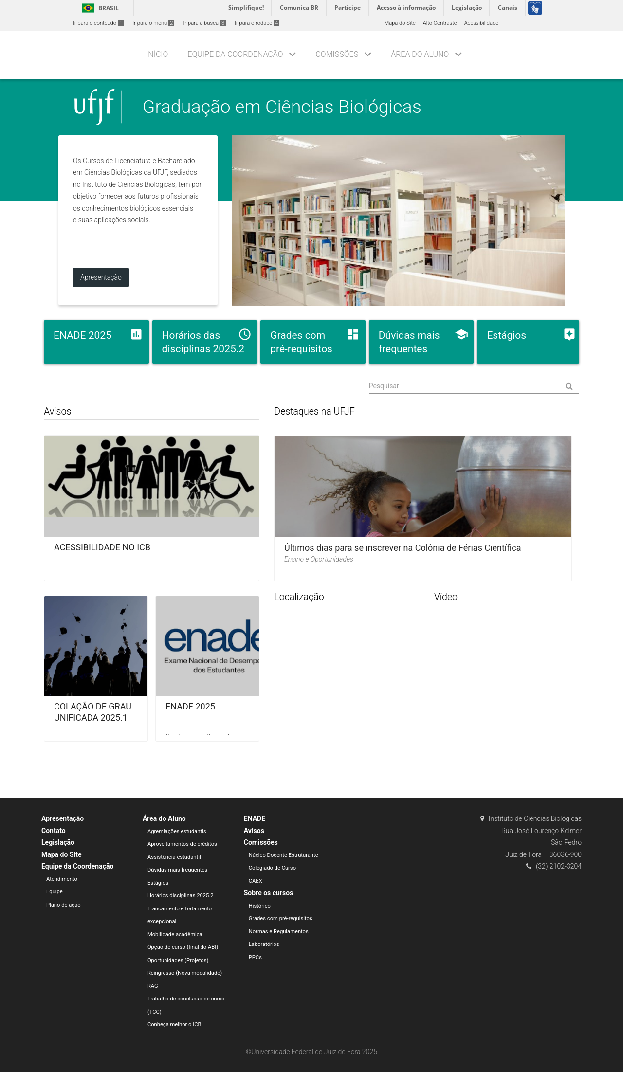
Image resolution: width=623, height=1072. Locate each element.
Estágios (157, 883)
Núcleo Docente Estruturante (283, 855)
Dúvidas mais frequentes (177, 870)
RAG (152, 986)
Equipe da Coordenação (235, 54)
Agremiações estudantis (176, 831)
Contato (53, 831)
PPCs (255, 957)
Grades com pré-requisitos (280, 918)
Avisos (254, 831)
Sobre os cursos (268, 893)
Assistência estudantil (174, 857)
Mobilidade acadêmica (174, 934)
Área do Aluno (420, 54)
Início (157, 54)
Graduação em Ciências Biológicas (282, 106)
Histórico (260, 906)
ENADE (254, 818)
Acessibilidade (481, 23)
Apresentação (62, 818)
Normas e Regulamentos (279, 931)
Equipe (54, 892)
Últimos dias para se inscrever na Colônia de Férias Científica (402, 548)
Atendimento (61, 879)
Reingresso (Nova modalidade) (184, 973)
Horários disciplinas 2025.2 (180, 895)
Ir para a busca (204, 23)
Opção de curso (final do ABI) (182, 947)
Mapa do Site (399, 23)
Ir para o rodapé (257, 23)
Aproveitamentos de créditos (182, 844)
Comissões (336, 54)
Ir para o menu (153, 23)
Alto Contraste (440, 23)
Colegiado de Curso (272, 868)
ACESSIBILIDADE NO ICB (102, 547)
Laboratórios (264, 944)
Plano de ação (63, 905)
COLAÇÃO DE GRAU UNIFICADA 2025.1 (92, 712)
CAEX (255, 881)
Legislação (57, 842)
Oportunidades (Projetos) (178, 960)
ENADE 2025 (190, 706)
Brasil (98, 8)
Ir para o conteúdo (98, 23)
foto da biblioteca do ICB (398, 220)
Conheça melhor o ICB (174, 1024)
